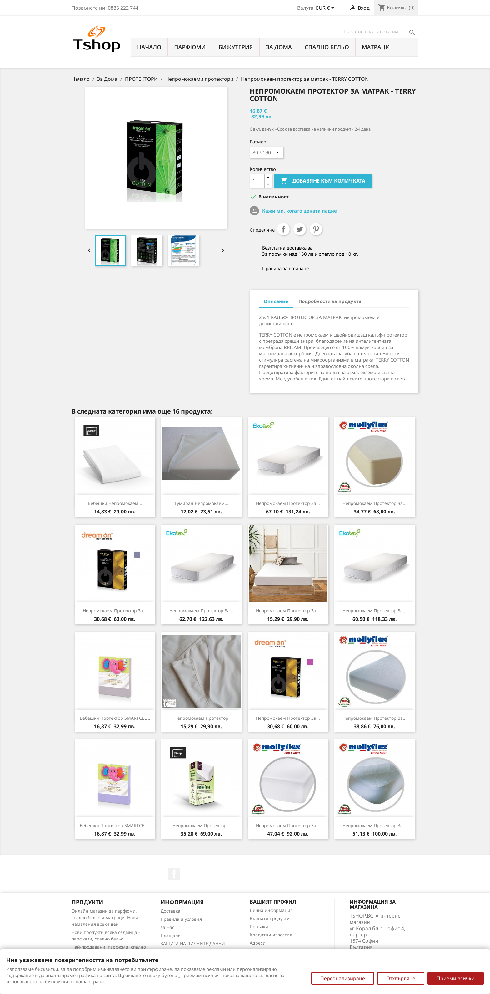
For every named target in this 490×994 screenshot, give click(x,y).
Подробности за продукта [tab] (330, 301)
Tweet (299, 229)
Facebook (174, 874)
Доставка (170, 911)
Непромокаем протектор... (201, 825)
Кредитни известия (271, 935)
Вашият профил (273, 901)
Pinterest (316, 229)
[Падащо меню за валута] (326, 8)
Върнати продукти (270, 918)
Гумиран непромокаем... (201, 503)
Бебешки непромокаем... (115, 503)
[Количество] (257, 181)
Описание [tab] (276, 301)
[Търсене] (379, 31)
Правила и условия (181, 919)
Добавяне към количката (322, 181)
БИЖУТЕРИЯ (235, 47)
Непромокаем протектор (201, 718)
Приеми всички (456, 978)
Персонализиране (342, 978)
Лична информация (271, 910)
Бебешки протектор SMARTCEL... (115, 718)
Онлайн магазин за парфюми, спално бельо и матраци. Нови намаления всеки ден (105, 917)
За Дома (279, 47)
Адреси (258, 943)
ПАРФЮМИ (190, 47)
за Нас (167, 927)
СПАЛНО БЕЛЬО (327, 47)
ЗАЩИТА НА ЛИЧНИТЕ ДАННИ (193, 943)
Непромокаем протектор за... (288, 503)
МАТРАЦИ (376, 47)
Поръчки (259, 927)
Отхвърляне (400, 978)
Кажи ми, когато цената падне (299, 211)
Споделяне (283, 229)
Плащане (171, 935)
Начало (149, 47)
